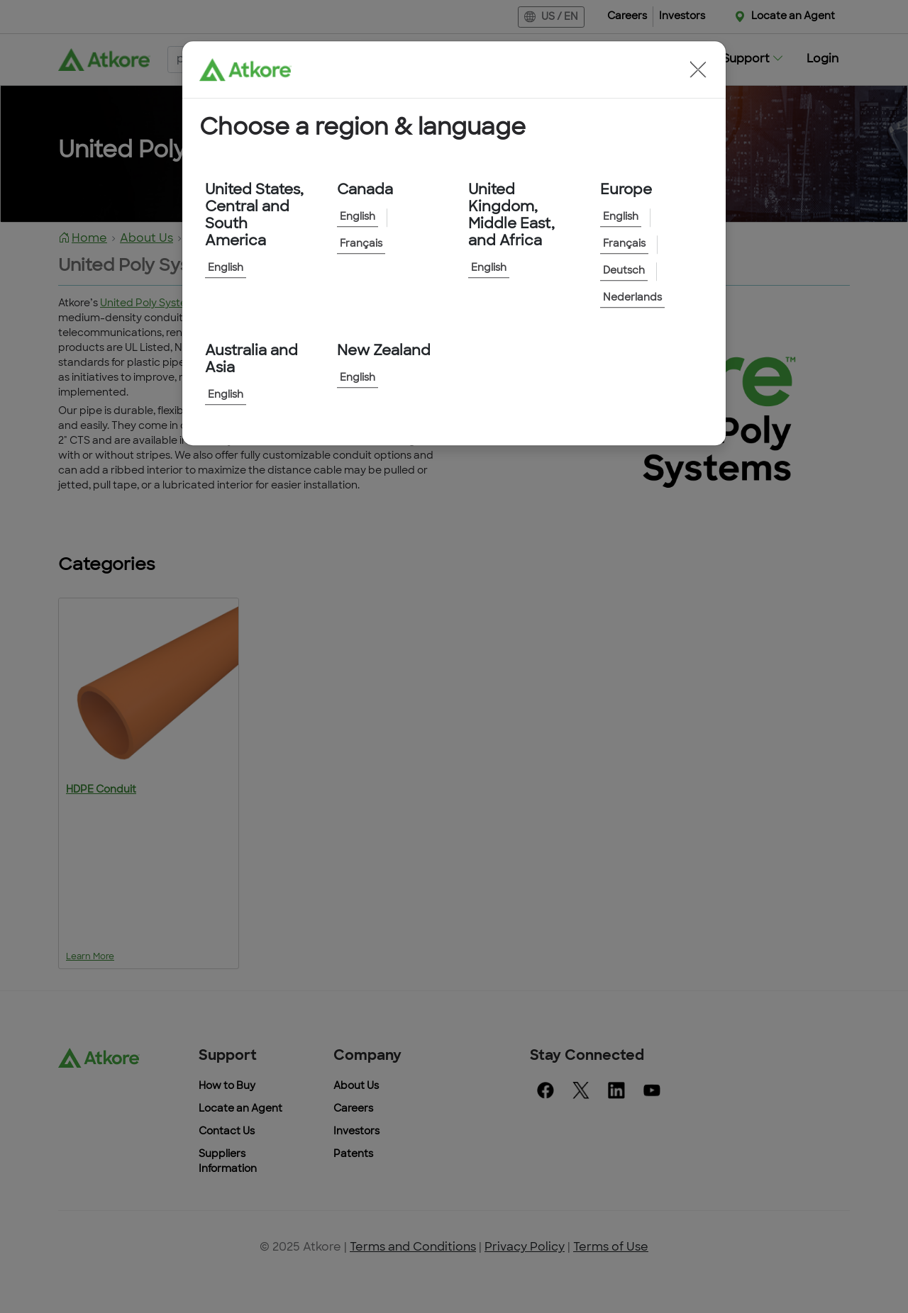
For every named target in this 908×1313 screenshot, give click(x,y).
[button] (698, 69)
